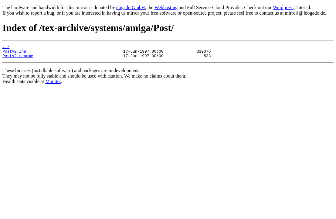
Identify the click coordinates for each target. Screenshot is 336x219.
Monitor (53, 84)
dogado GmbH (130, 7)
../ (5, 47)
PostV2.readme (17, 58)
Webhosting (166, 7)
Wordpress (283, 7)
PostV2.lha (14, 53)
